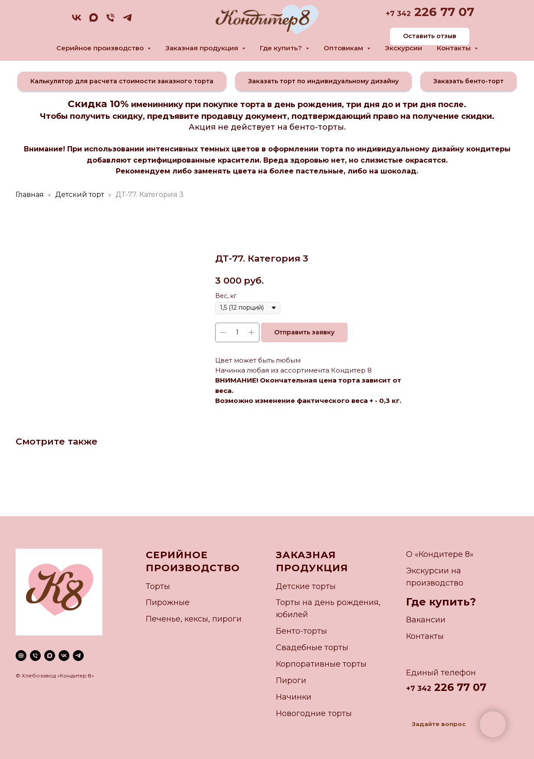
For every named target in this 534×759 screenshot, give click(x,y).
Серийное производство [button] (100, 48)
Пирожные (168, 602)
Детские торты (306, 586)
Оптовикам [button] (344, 48)
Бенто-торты (301, 631)
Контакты (425, 636)
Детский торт (79, 194)
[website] (21, 655)
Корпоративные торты (321, 664)
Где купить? (441, 601)
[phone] (110, 20)
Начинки (293, 697)
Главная (30, 194)
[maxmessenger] (93, 20)
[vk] (76, 20)
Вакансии (426, 620)
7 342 (400, 14)
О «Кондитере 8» (440, 554)
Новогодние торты (314, 713)
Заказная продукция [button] (202, 48)
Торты (158, 586)
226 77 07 (442, 11)
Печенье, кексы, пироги (194, 619)
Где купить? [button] (282, 48)
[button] (121, 81)
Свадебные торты (312, 647)
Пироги (291, 680)
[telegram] (127, 20)
